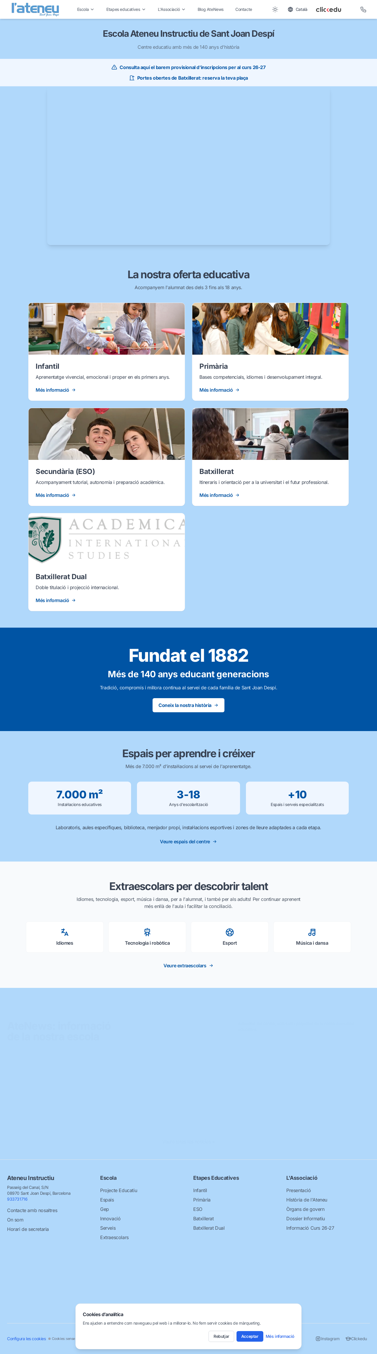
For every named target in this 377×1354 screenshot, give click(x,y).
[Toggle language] (297, 9)
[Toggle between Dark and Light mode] (275, 9)
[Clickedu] (334, 9)
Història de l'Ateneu (306, 1200)
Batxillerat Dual (209, 1228)
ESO (197, 1209)
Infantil (200, 1190)
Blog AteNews (211, 9)
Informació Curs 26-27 (310, 1228)
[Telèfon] (363, 9)
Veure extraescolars (188, 965)
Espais (107, 1200)
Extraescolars (114, 1237)
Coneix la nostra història (188, 705)
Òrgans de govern (305, 1209)
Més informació (280, 1336)
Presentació (298, 1190)
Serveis (107, 1228)
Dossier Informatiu (305, 1218)
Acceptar (250, 1336)
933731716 (17, 1199)
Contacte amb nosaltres (32, 1210)
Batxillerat (203, 1218)
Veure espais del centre (188, 841)
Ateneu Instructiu (30, 1178)
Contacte (243, 9)
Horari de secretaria (28, 1229)
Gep (104, 1209)
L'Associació (172, 9)
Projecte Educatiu (118, 1190)
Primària (202, 1200)
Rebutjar (221, 1336)
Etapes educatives (126, 9)
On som (15, 1220)
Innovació (110, 1218)
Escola (86, 9)
